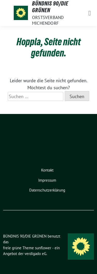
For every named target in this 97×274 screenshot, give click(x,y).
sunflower (43, 247)
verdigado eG (35, 253)
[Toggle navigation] (89, 13)
